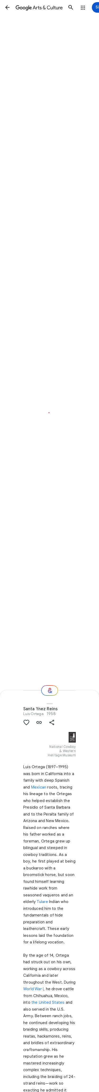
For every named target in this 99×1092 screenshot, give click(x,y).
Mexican (38, 787)
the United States (47, 1002)
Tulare (42, 901)
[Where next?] (49, 690)
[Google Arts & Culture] (39, 7)
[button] (7, 7)
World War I (33, 989)
